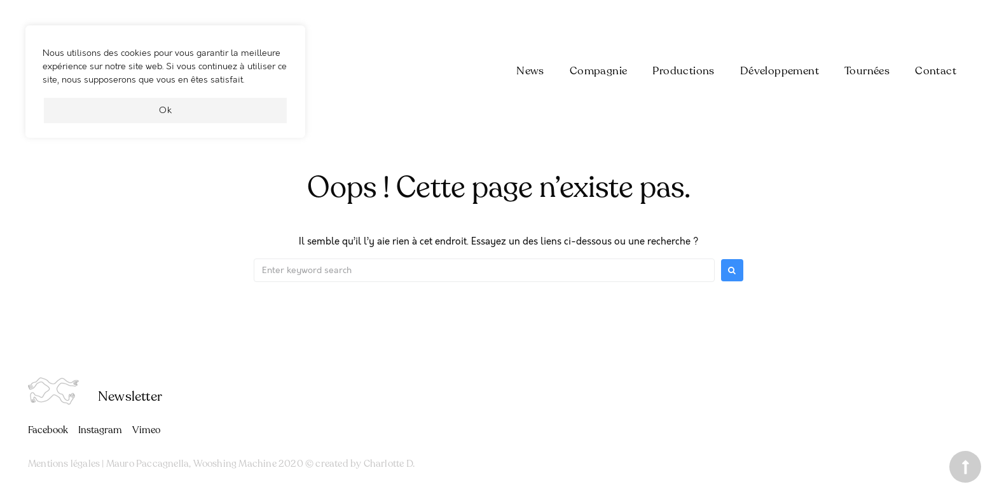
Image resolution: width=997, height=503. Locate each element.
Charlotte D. (389, 463)
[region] (165, 88)
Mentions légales (64, 463)
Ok (165, 110)
